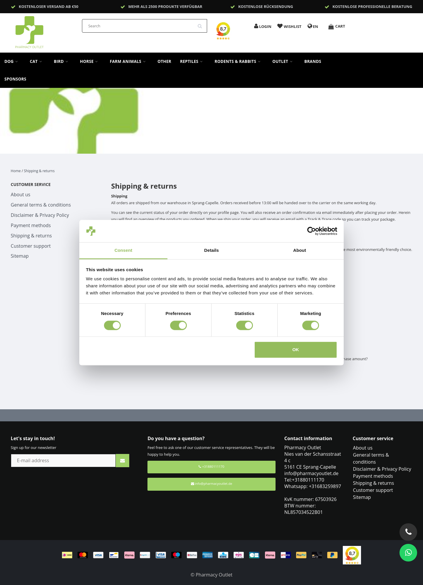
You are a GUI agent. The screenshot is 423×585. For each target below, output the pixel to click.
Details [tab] (211, 250)
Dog (12, 61)
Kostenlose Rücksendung (265, 6)
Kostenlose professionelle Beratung (372, 6)
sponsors (15, 79)
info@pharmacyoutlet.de (211, 483)
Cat (37, 61)
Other (164, 61)
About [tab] (299, 250)
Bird (62, 61)
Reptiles (193, 61)
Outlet (284, 61)
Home (16, 170)
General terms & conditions (41, 205)
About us (21, 194)
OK (295, 349)
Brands (312, 61)
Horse (90, 61)
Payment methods (31, 225)
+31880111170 (211, 466)
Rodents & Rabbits (238, 61)
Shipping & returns (39, 170)
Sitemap (20, 256)
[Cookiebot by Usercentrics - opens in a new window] (311, 231)
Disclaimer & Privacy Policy (40, 215)
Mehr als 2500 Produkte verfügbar (165, 6)
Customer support (31, 246)
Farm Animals (129, 61)
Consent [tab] (123, 250)
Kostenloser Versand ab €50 (48, 6)
